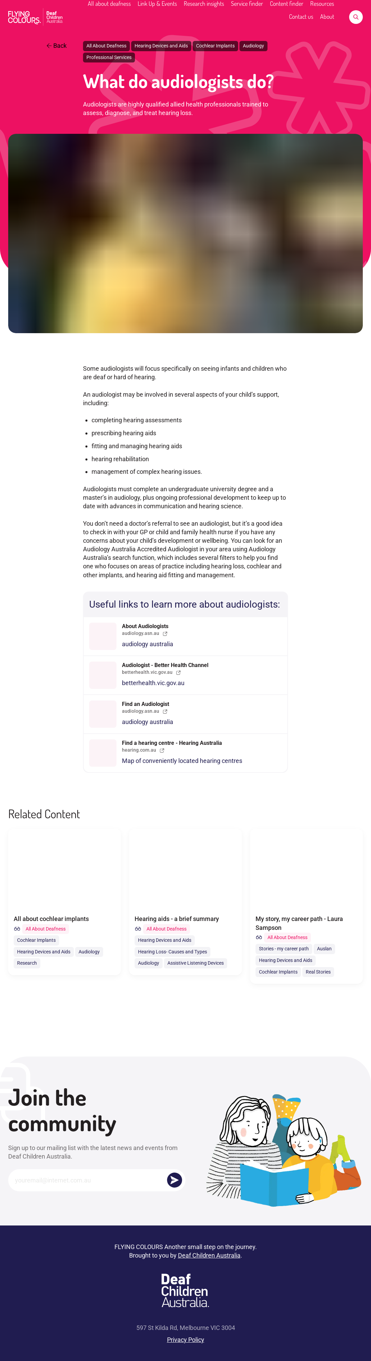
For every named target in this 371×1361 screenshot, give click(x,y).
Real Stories (318, 972)
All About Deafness (106, 45)
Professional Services (109, 57)
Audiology (253, 45)
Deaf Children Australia (209, 1255)
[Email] (97, 1180)
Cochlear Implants (215, 45)
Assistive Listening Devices (195, 963)
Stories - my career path (284, 948)
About (327, 16)
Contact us (301, 16)
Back (57, 45)
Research (27, 963)
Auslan (324, 948)
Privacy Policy (185, 1339)
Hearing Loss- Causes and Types (172, 951)
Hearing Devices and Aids (161, 45)
